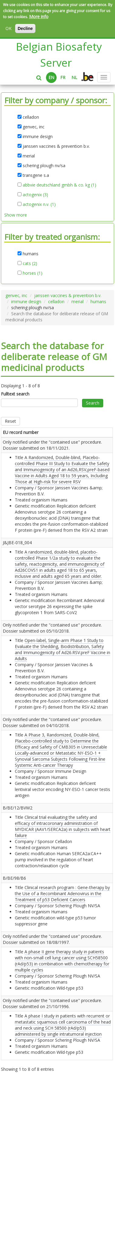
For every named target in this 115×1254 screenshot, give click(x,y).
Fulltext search (15, 394)
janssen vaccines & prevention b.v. (67, 295)
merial (77, 301)
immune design (26, 301)
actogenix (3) (35, 195)
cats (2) (30, 263)
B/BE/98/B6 (14, 987)
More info (38, 16)
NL (74, 77)
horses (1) (32, 273)
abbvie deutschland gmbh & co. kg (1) (59, 185)
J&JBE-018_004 (17, 573)
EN (51, 77)
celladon (56, 301)
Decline (25, 28)
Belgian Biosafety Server (59, 54)
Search (92, 403)
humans (98, 301)
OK (8, 28)
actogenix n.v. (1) (39, 204)
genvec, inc (16, 295)
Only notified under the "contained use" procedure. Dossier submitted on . (16, 469)
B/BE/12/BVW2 (17, 899)
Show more (15, 215)
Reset (10, 421)
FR (62, 77)
